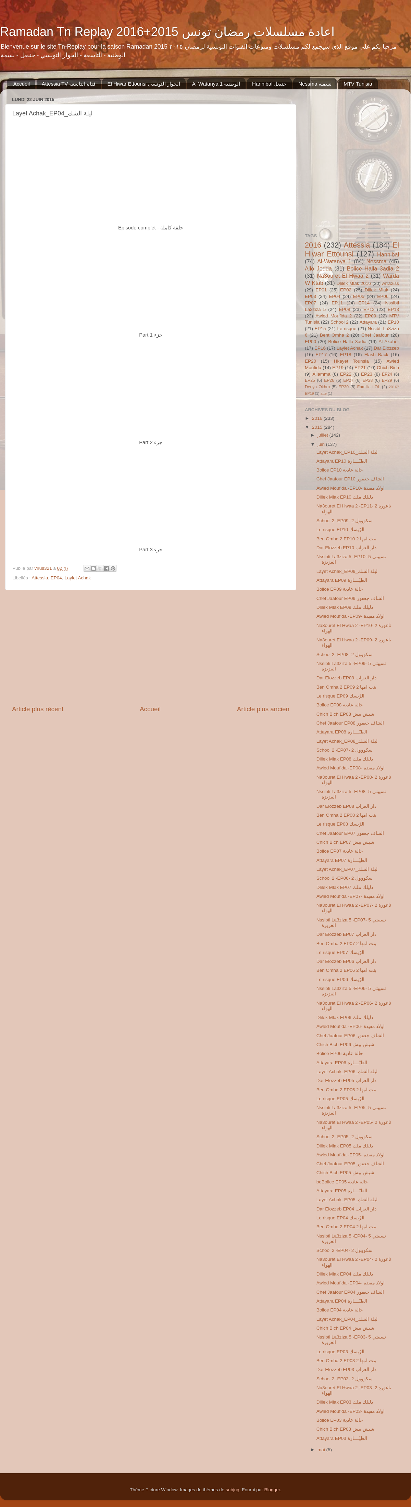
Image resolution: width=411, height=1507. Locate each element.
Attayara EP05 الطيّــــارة (341, 1190)
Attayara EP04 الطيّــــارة (341, 1301)
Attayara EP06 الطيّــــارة (341, 1062)
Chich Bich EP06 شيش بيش (345, 1044)
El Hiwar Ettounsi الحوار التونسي (143, 84)
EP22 (345, 374)
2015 (318, 427)
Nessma (376, 261)
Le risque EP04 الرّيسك (340, 1217)
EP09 (370, 315)
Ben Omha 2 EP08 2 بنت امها (346, 815)
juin (321, 444)
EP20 (310, 361)
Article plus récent (37, 709)
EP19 (338, 367)
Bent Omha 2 (334, 335)
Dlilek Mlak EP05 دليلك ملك (344, 1145)
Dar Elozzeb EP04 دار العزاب (346, 1208)
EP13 (393, 309)
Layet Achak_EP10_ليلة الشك (346, 452)
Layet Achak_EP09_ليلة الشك (346, 571)
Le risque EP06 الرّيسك (340, 979)
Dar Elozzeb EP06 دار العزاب (346, 961)
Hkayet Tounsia (351, 361)
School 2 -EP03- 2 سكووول (344, 1378)
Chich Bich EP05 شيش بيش (345, 1172)
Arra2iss (390, 283)
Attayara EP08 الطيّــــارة (341, 731)
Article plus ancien (263, 709)
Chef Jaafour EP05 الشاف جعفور (350, 1163)
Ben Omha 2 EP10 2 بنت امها (346, 538)
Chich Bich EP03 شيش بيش (345, 1429)
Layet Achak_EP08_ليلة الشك (346, 741)
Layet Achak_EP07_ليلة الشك (346, 869)
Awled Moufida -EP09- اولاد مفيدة (350, 616)
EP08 (344, 309)
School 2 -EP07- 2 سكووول (344, 750)
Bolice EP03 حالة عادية (339, 1420)
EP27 (348, 380)
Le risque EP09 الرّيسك (340, 696)
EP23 (366, 374)
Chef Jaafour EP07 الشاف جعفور (350, 833)
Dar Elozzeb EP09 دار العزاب (346, 677)
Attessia (40, 577)
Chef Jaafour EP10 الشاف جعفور (350, 478)
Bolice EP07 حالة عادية (339, 851)
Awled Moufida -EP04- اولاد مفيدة (350, 1282)
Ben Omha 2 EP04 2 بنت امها (346, 1226)
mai (321, 1449)
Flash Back (376, 354)
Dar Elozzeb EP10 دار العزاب (346, 547)
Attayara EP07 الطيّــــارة (341, 860)
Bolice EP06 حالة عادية (339, 1053)
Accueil (21, 84)
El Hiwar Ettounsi (352, 249)
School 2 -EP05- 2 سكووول (344, 1136)
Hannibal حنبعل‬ (269, 84)
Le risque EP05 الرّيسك (340, 1098)
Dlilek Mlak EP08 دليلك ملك (344, 759)
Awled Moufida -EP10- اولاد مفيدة (350, 488)
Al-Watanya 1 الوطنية (216, 84)
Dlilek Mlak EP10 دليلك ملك (344, 497)
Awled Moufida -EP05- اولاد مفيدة (350, 1154)
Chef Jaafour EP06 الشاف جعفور (350, 1035)
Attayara (368, 322)
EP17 (321, 354)
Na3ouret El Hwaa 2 (343, 276)
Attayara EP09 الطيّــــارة (341, 580)
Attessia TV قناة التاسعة (69, 84)
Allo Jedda (318, 268)
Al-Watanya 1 (334, 261)
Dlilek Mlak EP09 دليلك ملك (344, 607)
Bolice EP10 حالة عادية (339, 470)
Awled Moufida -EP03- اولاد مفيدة (350, 1411)
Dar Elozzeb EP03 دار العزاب (346, 1369)
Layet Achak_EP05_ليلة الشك (346, 1199)
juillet (323, 435)
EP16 (320, 348)
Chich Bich (388, 367)
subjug (232, 1489)
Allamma (321, 374)
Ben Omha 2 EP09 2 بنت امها (346, 687)
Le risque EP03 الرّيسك (340, 1351)
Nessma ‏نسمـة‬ (315, 84)
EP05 (358, 296)
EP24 (387, 374)
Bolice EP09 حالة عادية (339, 589)
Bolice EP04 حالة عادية (339, 1310)
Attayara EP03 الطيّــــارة (341, 1438)
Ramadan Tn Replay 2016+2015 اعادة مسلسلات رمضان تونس (167, 32)
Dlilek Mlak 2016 (354, 283)
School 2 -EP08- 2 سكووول (344, 654)
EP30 (343, 387)
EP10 (393, 322)
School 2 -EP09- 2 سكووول (344, 520)
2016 (313, 245)
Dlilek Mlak (376, 289)
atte (324, 393)
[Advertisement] (150, 647)
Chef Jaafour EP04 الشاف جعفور (350, 1292)
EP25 (310, 380)
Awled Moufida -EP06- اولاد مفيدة (350, 1026)
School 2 (340, 322)
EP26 (329, 380)
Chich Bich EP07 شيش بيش (345, 842)
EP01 (321, 289)
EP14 (364, 302)
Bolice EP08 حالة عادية (339, 704)
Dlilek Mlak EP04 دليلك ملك (344, 1274)
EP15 (320, 328)
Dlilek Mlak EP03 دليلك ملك (344, 1402)
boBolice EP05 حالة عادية (342, 1181)
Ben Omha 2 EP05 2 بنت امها (346, 1089)
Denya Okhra (317, 387)
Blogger (272, 1489)
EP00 (310, 341)
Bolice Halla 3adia (347, 341)
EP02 (345, 289)
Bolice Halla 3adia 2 (373, 268)
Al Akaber (388, 341)
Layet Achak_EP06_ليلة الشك (346, 1071)
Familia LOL (368, 387)
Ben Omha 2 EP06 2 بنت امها (346, 970)
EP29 (387, 380)
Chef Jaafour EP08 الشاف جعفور (350, 723)
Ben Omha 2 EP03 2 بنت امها (346, 1360)
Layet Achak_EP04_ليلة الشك (346, 1319)
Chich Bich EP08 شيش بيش (345, 714)
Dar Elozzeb (386, 348)
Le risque (346, 328)
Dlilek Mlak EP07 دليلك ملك (344, 887)
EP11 (337, 302)
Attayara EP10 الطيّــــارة (341, 461)
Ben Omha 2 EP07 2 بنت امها (346, 943)
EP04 (56, 577)
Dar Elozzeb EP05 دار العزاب (346, 1080)
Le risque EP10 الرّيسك (340, 529)
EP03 (310, 296)
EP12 (369, 309)
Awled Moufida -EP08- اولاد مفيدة (350, 767)
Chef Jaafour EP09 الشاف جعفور (350, 598)
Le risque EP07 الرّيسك (340, 952)
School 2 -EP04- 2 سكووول (344, 1250)
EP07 (310, 302)
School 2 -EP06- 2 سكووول (344, 878)
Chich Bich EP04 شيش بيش (345, 1328)
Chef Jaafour (375, 335)
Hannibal (388, 254)
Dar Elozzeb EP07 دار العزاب (346, 934)
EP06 (382, 296)
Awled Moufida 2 (333, 315)
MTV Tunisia (358, 84)
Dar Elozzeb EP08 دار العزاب (346, 806)
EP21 (360, 367)
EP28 (368, 380)
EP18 (345, 354)
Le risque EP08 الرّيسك (340, 824)
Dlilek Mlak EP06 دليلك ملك (344, 1017)
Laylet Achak (77, 577)
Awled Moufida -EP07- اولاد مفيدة (350, 896)
